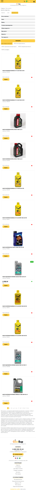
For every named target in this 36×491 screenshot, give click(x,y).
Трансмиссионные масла (18, 481)
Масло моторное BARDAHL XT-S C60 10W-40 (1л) (13, 70)
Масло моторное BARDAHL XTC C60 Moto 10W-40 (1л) (15, 217)
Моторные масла (18, 479)
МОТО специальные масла (24, 46)
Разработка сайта (15, 489)
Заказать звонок (18, 454)
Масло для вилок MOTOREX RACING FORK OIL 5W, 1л (14, 276)
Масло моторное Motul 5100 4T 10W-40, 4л (12, 159)
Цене (8, 12)
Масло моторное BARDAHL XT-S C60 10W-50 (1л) (13, 100)
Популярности (14, 12)
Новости (18, 465)
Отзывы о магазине (18, 470)
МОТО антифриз (5, 49)
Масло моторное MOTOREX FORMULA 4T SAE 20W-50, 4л (15, 394)
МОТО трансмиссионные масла (9, 46)
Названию (3, 12)
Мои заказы (18, 473)
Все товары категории (7, 43)
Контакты (18, 472)
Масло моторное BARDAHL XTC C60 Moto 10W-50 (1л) (15, 306)
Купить (6, 79)
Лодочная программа (18, 486)
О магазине (18, 466)
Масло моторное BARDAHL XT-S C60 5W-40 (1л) (13, 188)
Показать (18, 40)
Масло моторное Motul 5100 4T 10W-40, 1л (12, 129)
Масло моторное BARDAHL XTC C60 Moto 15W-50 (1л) (15, 335)
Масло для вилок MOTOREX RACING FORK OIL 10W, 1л (14, 365)
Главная (3, 8)
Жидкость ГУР (18, 483)
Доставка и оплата (18, 468)
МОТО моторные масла (19, 43)
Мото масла (18, 484)
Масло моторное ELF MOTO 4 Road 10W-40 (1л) (13, 247)
